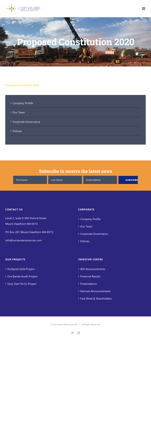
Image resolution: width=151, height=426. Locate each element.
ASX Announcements (92, 269)
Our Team (19, 112)
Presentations (88, 283)
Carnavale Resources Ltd (65, 324)
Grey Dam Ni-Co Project (21, 283)
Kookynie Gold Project (20, 269)
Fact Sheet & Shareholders (96, 298)
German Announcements (95, 291)
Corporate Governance (26, 121)
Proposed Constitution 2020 (22, 85)
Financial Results (90, 276)
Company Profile (23, 103)
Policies (17, 131)
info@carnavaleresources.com (23, 240)
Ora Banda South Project (22, 276)
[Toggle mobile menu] (144, 8)
